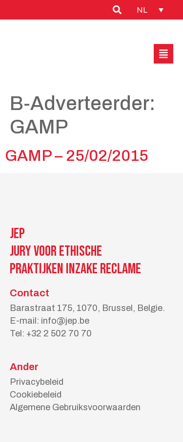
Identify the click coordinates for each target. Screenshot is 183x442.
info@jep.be (65, 321)
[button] (163, 54)
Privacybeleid (36, 382)
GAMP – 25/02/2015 (76, 155)
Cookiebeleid (35, 394)
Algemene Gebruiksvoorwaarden (75, 407)
